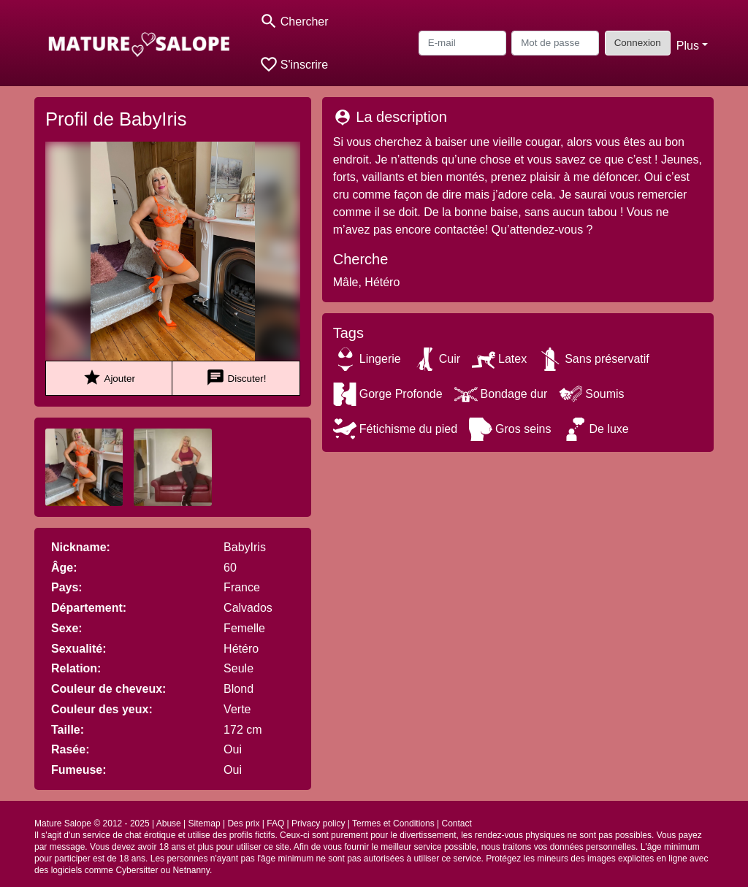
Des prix (243, 823)
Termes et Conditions (393, 823)
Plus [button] (687, 45)
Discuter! (236, 378)
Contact (456, 823)
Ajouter (108, 378)
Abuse (168, 823)
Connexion (637, 42)
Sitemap (204, 823)
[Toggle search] (294, 21)
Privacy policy (318, 823)
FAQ (275, 823)
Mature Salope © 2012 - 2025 (92, 823)
